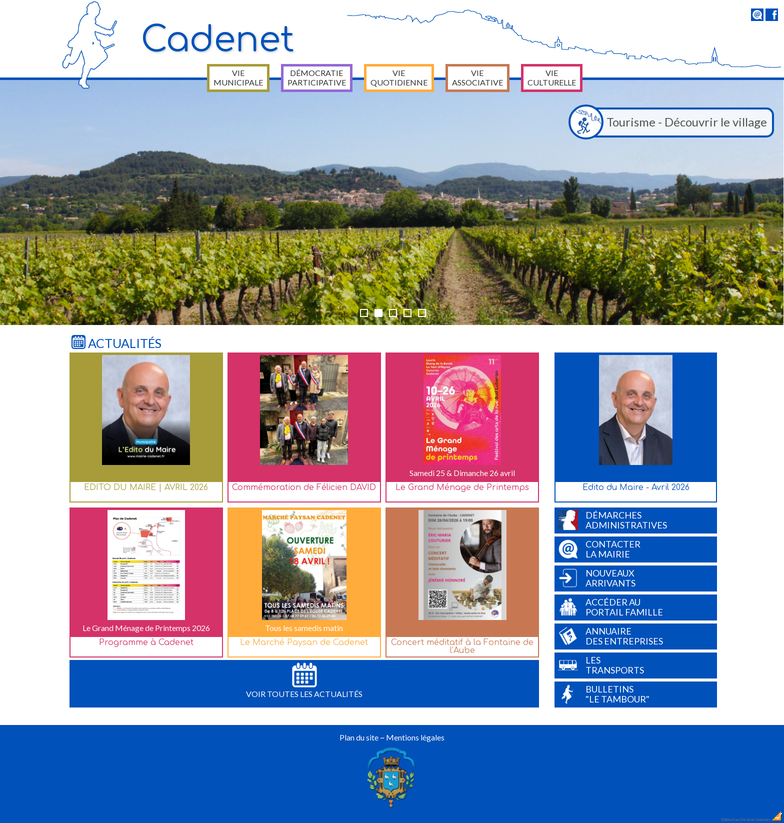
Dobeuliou (730, 819)
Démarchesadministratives (612, 520)
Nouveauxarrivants (597, 578)
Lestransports (601, 665)
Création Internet (761, 819)
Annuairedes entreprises (610, 636)
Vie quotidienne (399, 77)
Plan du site (359, 737)
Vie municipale (238, 77)
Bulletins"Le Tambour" (604, 694)
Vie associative (477, 77)
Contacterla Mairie (599, 549)
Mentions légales (415, 737)
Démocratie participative (317, 77)
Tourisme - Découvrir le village (670, 123)
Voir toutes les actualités (304, 680)
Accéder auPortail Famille (610, 607)
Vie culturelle (552, 77)
